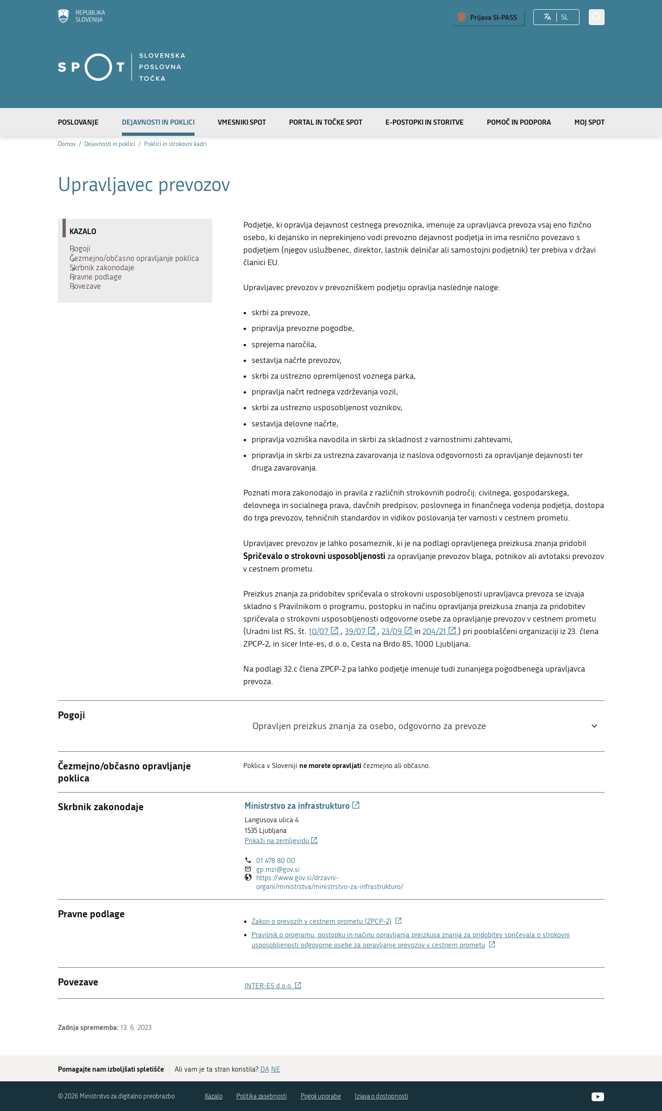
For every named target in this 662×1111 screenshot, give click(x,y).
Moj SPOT (589, 122)
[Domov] (81, 17)
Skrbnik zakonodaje (106, 287)
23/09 (398, 631)
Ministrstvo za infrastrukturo (302, 806)
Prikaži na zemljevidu (281, 841)
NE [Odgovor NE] (275, 1069)
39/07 (361, 631)
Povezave (89, 315)
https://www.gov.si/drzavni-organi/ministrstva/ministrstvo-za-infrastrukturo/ (337, 882)
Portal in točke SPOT (325, 122)
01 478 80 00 (275, 861)
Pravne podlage (100, 301)
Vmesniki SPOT (242, 122)
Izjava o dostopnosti (381, 1096)
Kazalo (214, 1096)
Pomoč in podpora (519, 122)
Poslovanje (78, 122)
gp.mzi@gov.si (278, 869)
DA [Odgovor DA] (264, 1069)
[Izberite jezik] (547, 17)
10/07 (324, 631)
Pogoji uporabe (321, 1096)
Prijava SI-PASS (493, 17)
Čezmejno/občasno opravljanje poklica (126, 269)
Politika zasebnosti (261, 1096)
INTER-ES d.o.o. (273, 986)
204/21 (440, 631)
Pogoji (84, 250)
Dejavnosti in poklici (158, 122)
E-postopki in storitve (424, 122)
